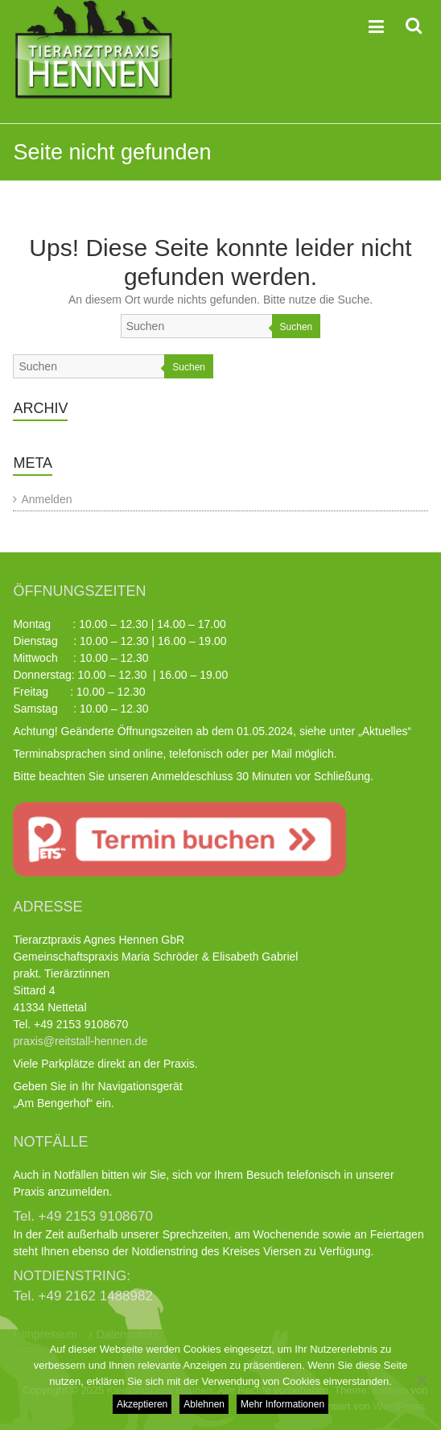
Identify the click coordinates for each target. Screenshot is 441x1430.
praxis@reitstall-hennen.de (80, 1041)
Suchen (296, 327)
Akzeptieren (142, 1404)
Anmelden (46, 499)
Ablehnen (204, 1404)
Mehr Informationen (282, 1404)
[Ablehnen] (421, 1380)
